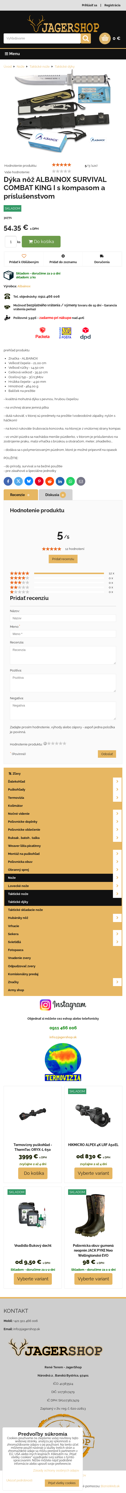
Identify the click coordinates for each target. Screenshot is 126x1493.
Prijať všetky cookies (62, 1483)
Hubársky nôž (65, 918)
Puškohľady (65, 789)
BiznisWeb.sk (110, 1486)
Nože (65, 878)
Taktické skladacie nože (25, 910)
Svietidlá (65, 942)
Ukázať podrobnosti (19, 1480)
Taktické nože (65, 894)
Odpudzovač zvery (21, 966)
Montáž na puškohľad (65, 854)
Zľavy (14, 773)
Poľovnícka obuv (65, 862)
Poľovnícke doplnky (65, 822)
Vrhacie (13, 926)
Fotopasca (15, 950)
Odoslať (107, 754)
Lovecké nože (65, 886)
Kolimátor (15, 806)
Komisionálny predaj (23, 974)
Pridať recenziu (63, 559)
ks (13, 242)
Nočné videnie (65, 814)
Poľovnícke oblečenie (65, 830)
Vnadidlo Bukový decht (32, 1246)
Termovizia (65, 798)
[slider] (61, 165)
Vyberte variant (93, 1173)
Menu (12, 53)
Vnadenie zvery (19, 958)
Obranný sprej (65, 870)
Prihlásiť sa (89, 5)
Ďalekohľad (65, 782)
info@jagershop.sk (63, 1037)
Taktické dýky (18, 902)
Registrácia (112, 5)
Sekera (65, 934)
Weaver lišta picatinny (24, 846)
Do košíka (41, 241)
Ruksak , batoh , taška (65, 838)
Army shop (16, 990)
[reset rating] (45, 743)
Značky (65, 982)
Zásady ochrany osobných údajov (56, 1470)
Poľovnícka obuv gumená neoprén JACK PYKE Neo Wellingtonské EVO (93, 1250)
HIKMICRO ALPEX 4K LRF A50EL (93, 1145)
